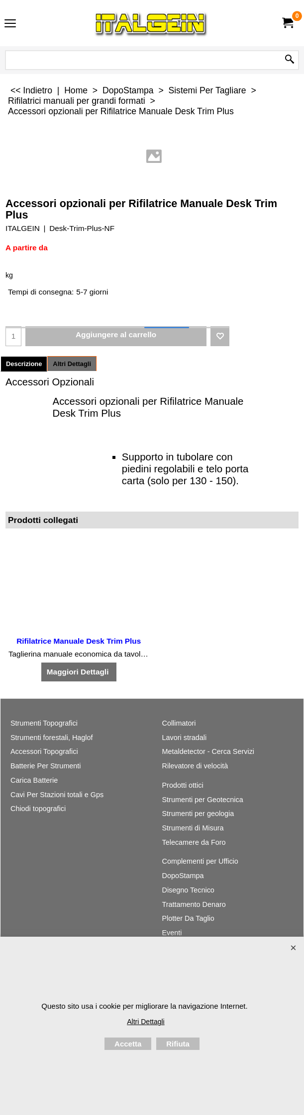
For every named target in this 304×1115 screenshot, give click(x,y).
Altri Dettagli (72, 364)
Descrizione (24, 364)
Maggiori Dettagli (79, 672)
